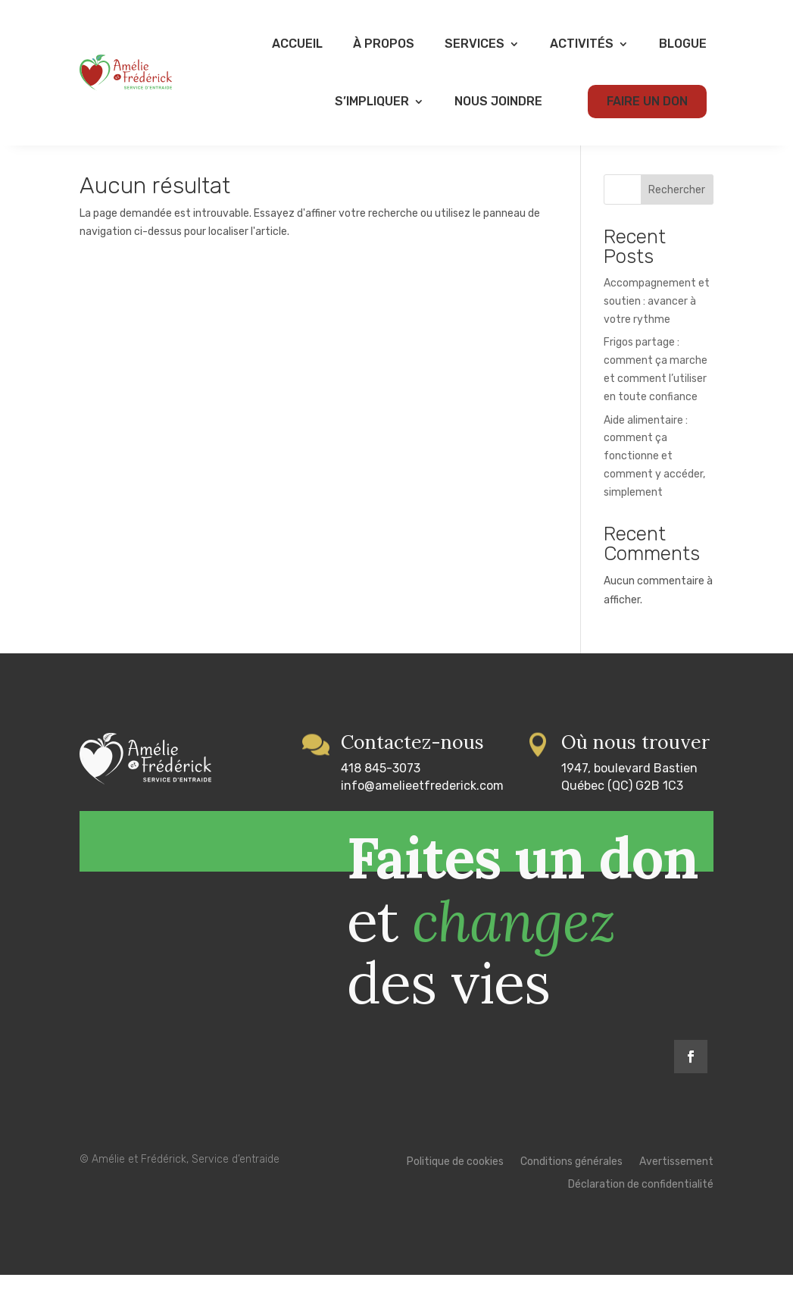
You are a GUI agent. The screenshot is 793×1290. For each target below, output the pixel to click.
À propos (383, 43)
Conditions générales (571, 1177)
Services (474, 43)
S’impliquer (372, 101)
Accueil (297, 43)
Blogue (683, 43)
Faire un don (647, 101)
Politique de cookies (455, 1177)
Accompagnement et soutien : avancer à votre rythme (657, 316)
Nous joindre (498, 101)
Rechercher (676, 205)
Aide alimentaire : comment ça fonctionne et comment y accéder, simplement (654, 471)
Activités (581, 43)
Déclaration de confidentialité (640, 1200)
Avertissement (676, 1177)
